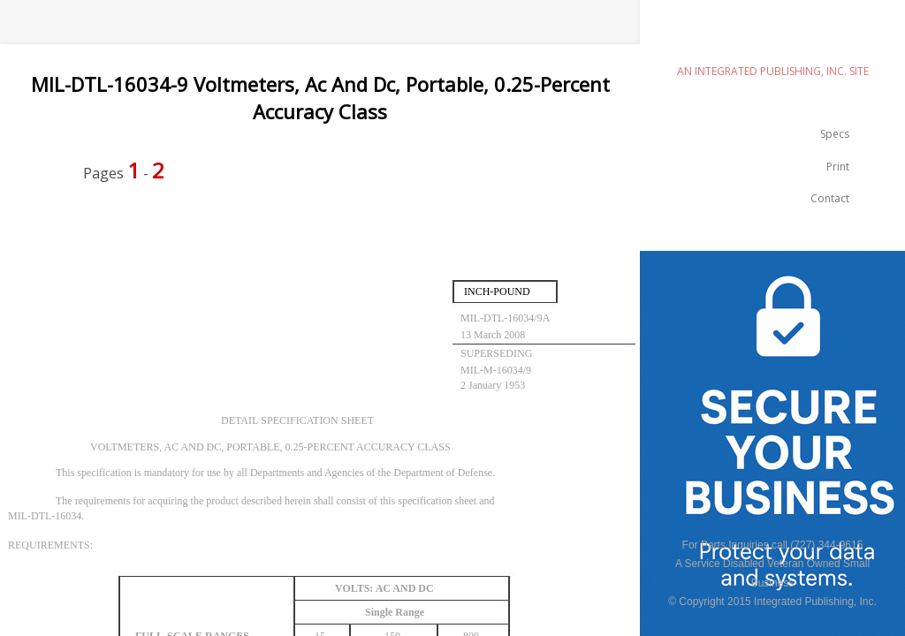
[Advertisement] (321, 241)
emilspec (772, 40)
